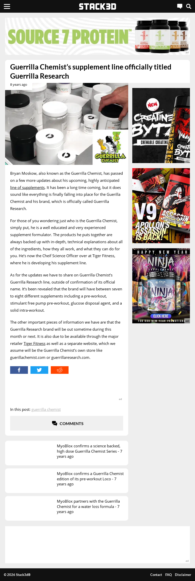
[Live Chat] (179, 6)
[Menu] (7, 6)
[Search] (188, 6)
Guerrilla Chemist (46, 409)
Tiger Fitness (34, 343)
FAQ (168, 575)
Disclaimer (183, 575)
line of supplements (27, 187)
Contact (156, 575)
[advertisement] (97, 36)
